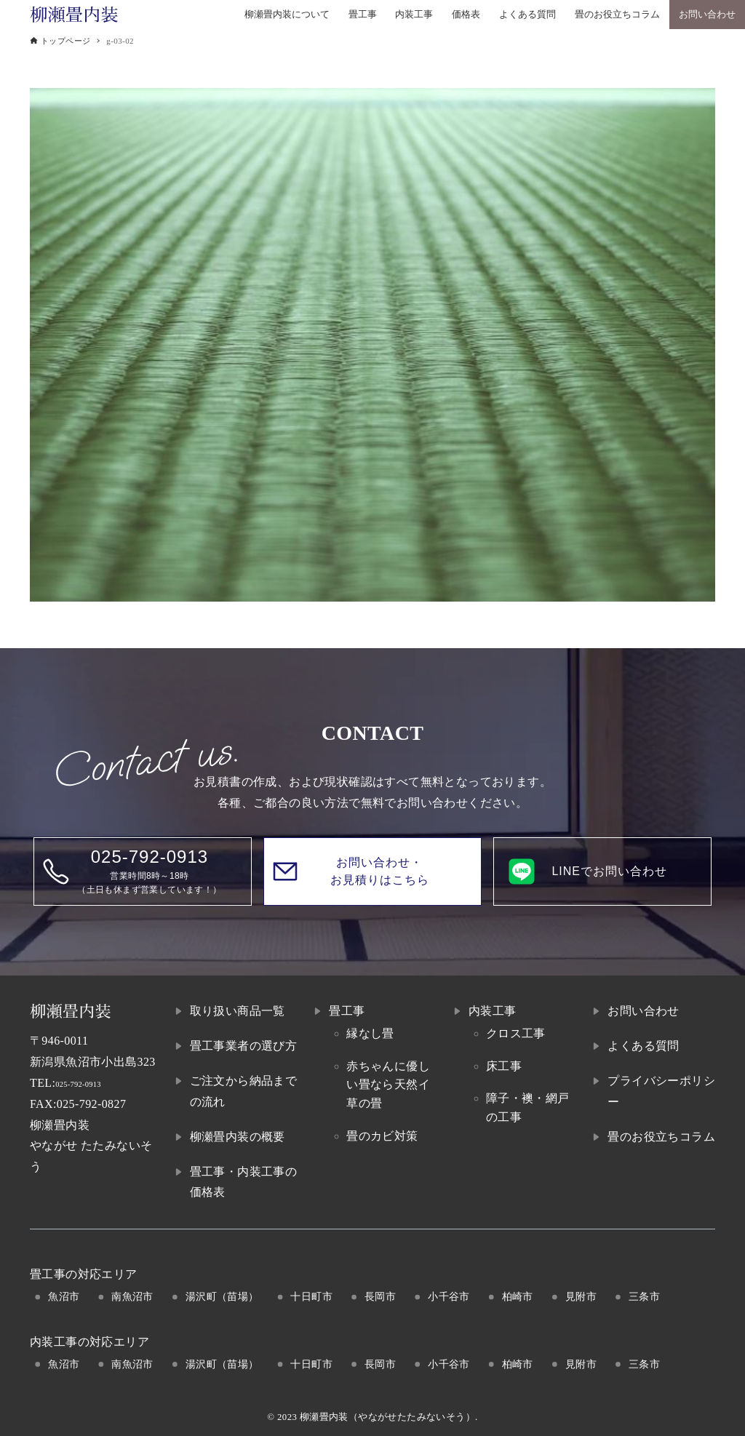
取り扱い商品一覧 (237, 1011)
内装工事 (493, 1011)
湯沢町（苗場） (222, 1296)
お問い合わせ (643, 1011)
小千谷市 (449, 1296)
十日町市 (311, 1296)
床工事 (504, 1066)
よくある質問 (643, 1046)
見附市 (581, 1296)
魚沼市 (63, 1296)
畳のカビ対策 (382, 1136)
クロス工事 (516, 1033)
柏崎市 (517, 1296)
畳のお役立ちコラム (661, 1136)
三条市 (644, 1296)
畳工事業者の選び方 (244, 1046)
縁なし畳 (370, 1033)
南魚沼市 (132, 1296)
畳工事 (346, 1011)
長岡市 (380, 1296)
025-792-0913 (89, 1083)
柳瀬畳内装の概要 (237, 1136)
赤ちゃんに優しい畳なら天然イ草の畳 (388, 1084)
